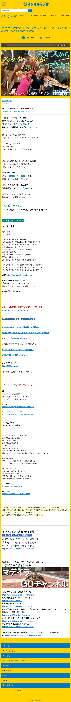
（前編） (12, 176)
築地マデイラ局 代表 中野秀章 (14, 661)
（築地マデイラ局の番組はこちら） (16, 111)
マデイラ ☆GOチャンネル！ (16, 15)
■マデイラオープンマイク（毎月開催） (18, 350)
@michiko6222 (21, 281)
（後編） (23, 176)
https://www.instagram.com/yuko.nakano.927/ (18, 407)
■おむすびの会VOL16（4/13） (16, 338)
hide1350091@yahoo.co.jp (15, 310)
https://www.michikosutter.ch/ (19, 275)
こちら (25, 188)
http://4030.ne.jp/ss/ (10, 366)
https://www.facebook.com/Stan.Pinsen (16, 494)
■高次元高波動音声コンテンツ (14, 355)
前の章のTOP (7, 101)
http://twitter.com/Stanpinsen (12, 486)
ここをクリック (31, 127)
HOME (3, 15)
